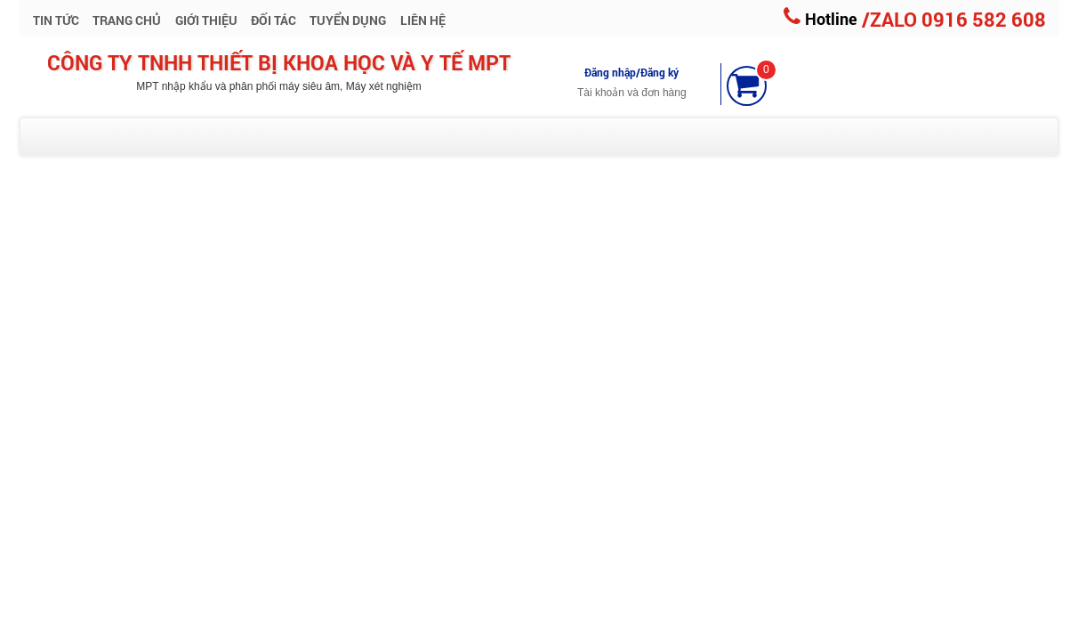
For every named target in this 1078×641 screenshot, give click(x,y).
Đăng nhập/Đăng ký (631, 72)
